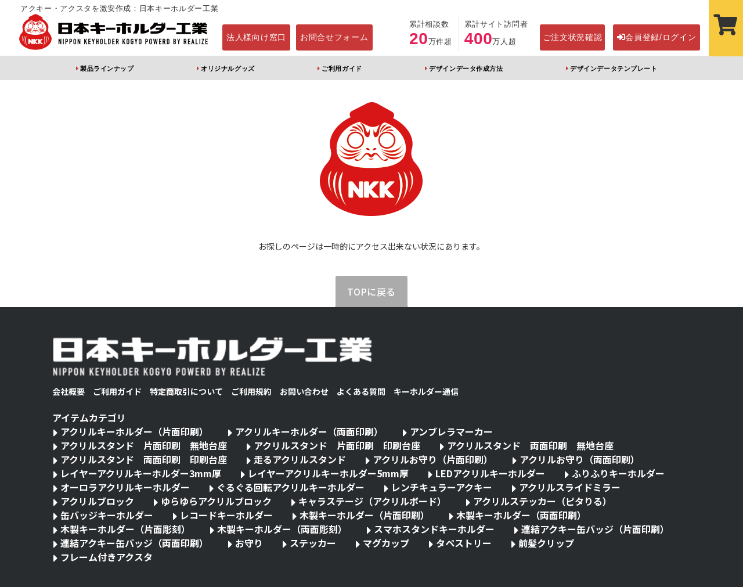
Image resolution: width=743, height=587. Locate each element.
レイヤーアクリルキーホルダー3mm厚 (140, 473)
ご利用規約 (251, 391)
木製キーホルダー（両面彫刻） (282, 529)
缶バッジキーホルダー (106, 515)
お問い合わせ (304, 391)
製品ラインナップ (107, 68)
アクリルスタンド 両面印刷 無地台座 (530, 445)
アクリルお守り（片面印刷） (433, 459)
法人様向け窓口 (256, 37)
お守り (249, 543)
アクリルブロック (97, 501)
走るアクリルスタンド (300, 459)
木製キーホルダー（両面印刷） (521, 515)
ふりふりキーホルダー (618, 473)
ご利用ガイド (342, 68)
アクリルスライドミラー (570, 487)
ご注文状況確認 (573, 37)
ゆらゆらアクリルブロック (216, 501)
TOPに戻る (371, 291)
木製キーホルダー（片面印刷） (365, 515)
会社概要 (68, 391)
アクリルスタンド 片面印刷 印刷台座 (337, 445)
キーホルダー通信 (426, 391)
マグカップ (386, 543)
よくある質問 (361, 391)
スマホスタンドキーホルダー (434, 529)
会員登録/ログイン (657, 37)
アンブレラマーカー (451, 431)
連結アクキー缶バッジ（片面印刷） (595, 529)
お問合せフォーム (334, 37)
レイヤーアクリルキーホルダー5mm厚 (328, 473)
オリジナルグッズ (227, 68)
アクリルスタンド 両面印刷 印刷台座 (143, 459)
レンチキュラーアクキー (441, 487)
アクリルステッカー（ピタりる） (542, 501)
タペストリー (464, 543)
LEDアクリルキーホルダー (490, 473)
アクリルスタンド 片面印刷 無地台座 (143, 445)
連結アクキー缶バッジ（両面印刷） (134, 543)
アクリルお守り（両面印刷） (580, 459)
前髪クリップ (546, 543)
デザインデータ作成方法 (466, 68)
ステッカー (313, 543)
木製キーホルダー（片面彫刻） (125, 529)
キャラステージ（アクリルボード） (372, 501)
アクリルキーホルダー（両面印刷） (309, 431)
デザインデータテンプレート (613, 68)
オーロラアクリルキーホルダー (125, 487)
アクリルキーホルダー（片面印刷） (134, 431)
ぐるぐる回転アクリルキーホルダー (291, 487)
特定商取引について (186, 391)
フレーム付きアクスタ (106, 557)
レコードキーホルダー (226, 515)
